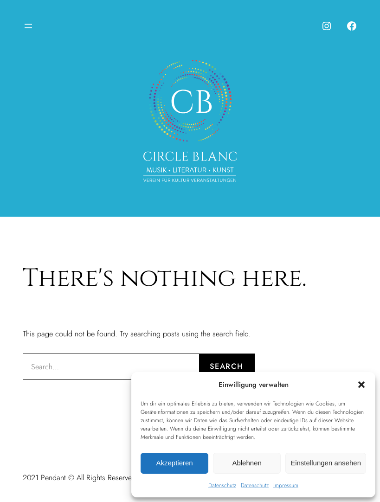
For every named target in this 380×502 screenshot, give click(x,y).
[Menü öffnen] (28, 26)
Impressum (285, 485)
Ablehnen (246, 463)
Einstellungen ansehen (325, 463)
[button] (361, 384)
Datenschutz (222, 485)
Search (226, 366)
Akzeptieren (174, 463)
